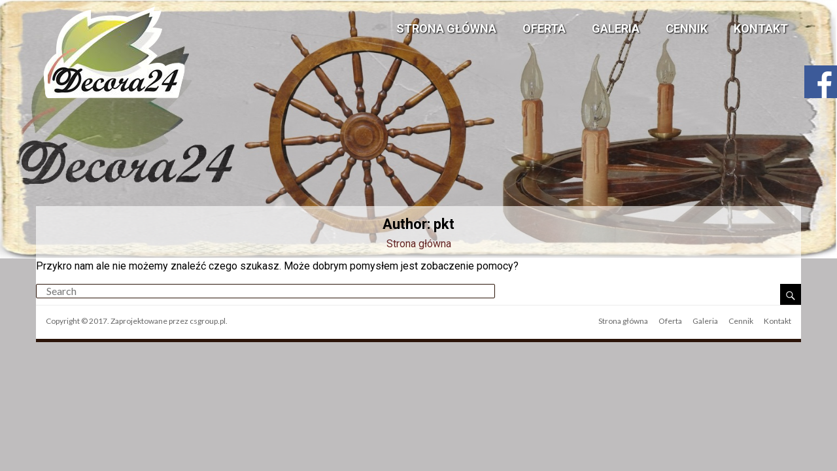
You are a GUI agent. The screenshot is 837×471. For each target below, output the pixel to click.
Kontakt (761, 28)
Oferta (544, 28)
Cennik (687, 28)
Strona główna (446, 28)
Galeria (616, 28)
